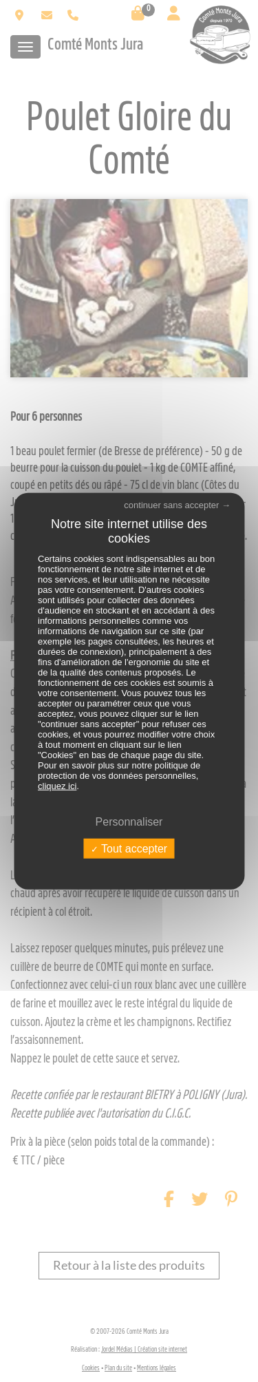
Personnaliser (129, 821)
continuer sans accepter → (177, 504)
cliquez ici (57, 785)
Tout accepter (129, 849)
